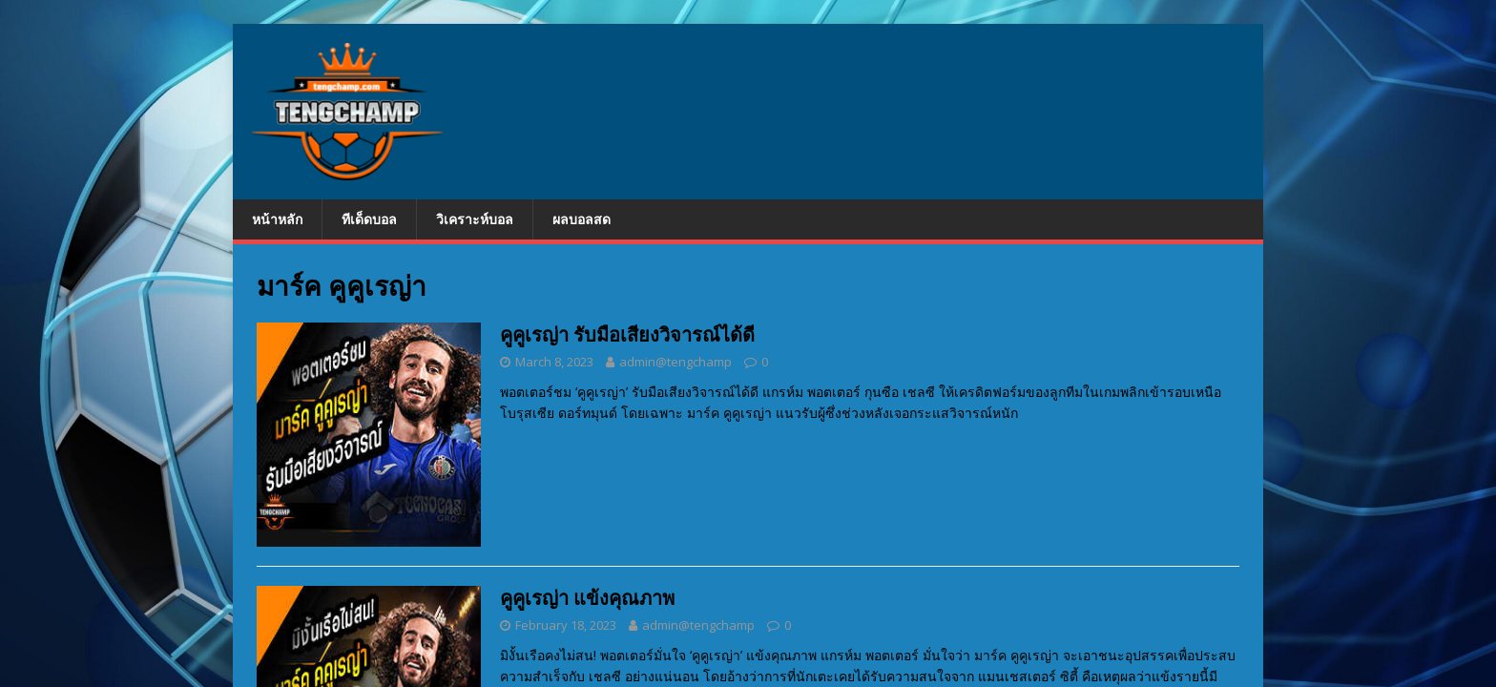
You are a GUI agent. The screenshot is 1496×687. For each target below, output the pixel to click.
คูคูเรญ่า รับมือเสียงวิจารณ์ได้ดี (627, 334)
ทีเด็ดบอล (369, 219)
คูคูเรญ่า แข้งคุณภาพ (587, 598)
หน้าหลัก (277, 219)
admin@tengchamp (675, 361)
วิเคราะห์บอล (474, 219)
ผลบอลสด (581, 219)
